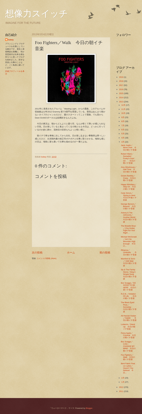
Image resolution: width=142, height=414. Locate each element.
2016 (121, 89)
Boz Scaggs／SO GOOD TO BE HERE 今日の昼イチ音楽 (128, 286)
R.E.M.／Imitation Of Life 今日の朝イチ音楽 (128, 296)
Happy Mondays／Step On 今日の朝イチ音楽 (129, 186)
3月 (123, 142)
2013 (121, 102)
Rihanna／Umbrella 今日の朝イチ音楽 (129, 252)
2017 (121, 85)
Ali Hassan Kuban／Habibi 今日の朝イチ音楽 (129, 318)
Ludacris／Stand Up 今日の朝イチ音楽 (128, 326)
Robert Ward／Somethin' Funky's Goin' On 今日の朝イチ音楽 (128, 158)
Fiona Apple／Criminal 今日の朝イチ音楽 (128, 335)
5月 (123, 133)
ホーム (71, 252)
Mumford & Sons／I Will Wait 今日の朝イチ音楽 (129, 262)
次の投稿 (37, 252)
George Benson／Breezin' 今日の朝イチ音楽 (128, 206)
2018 (121, 81)
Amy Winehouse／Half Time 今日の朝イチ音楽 (129, 169)
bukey (11, 40)
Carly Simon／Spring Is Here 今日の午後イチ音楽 (129, 196)
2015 (121, 93)
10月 (123, 113)
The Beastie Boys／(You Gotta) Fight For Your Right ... (128, 229)
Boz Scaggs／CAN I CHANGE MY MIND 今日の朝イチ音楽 (128, 346)
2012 (121, 387)
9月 (123, 117)
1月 (123, 382)
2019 (121, 77)
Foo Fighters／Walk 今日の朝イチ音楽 (128, 357)
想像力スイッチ (36, 13)
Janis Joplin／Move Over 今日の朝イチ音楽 (129, 147)
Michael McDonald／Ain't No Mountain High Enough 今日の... (129, 241)
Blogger (89, 408)
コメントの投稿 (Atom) (46, 258)
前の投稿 (105, 252)
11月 (123, 109)
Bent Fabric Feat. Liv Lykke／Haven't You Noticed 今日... (128, 368)
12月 (123, 105)
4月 (123, 138)
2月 (123, 378)
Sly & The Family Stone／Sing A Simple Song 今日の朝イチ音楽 (129, 274)
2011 (121, 391)
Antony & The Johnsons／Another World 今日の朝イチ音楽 (129, 217)
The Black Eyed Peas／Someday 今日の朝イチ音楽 (129, 307)
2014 (121, 97)
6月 (123, 129)
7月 (123, 125)
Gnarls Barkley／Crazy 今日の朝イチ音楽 (128, 178)
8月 (123, 121)
